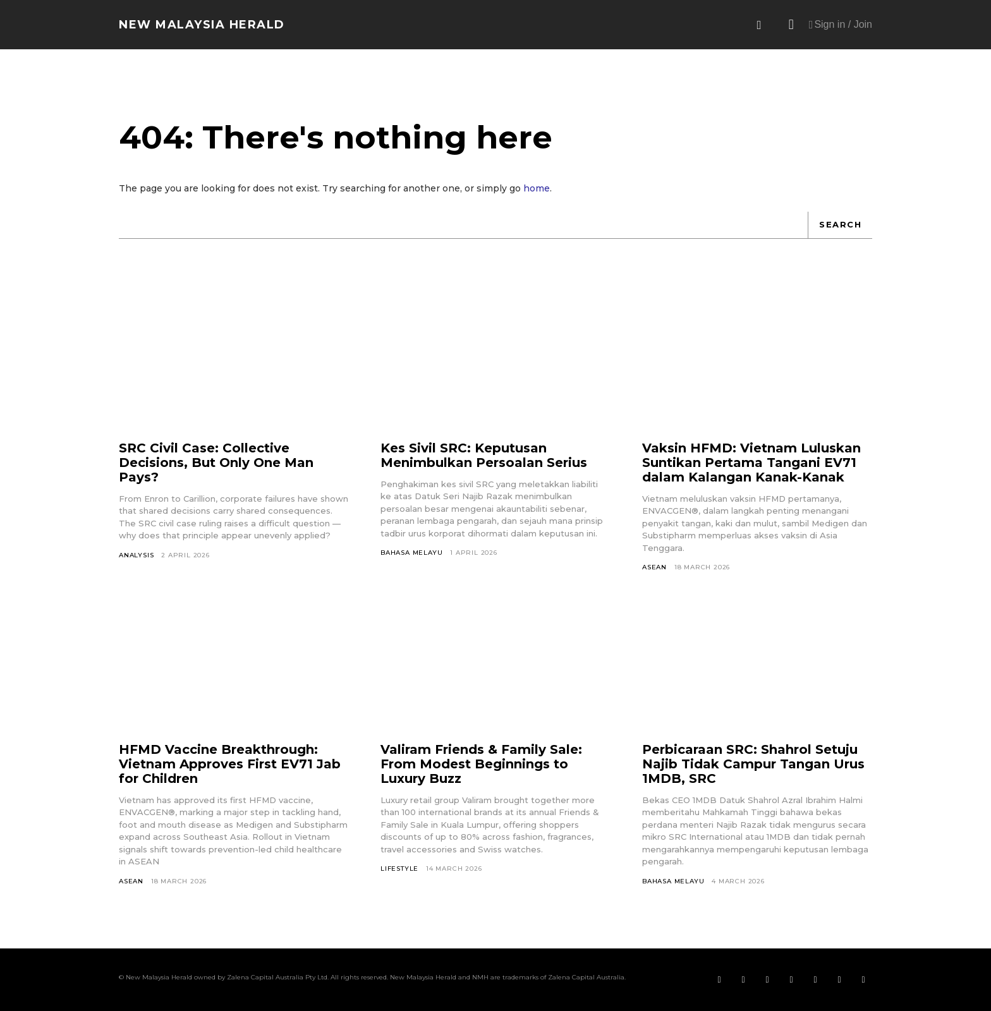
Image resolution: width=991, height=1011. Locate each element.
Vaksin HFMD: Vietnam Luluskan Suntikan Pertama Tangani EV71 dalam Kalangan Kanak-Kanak (751, 462)
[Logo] (202, 24)
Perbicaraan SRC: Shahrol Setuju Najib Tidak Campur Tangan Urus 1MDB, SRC (753, 764)
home (536, 188)
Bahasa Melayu (411, 552)
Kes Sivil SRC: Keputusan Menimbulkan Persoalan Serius (483, 455)
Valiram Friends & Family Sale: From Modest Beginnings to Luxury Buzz (481, 764)
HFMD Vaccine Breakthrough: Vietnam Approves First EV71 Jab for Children (230, 764)
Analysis (136, 555)
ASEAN (654, 567)
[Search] (840, 225)
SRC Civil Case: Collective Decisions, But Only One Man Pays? (216, 462)
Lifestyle (399, 868)
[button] (759, 25)
